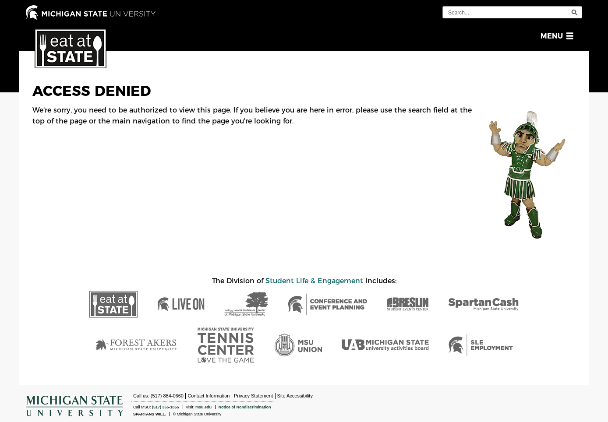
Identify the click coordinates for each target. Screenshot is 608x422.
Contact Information (208, 395)
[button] (555, 36)
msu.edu (203, 407)
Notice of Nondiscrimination (244, 407)
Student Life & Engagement (314, 281)
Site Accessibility (295, 395)
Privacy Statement (253, 395)
